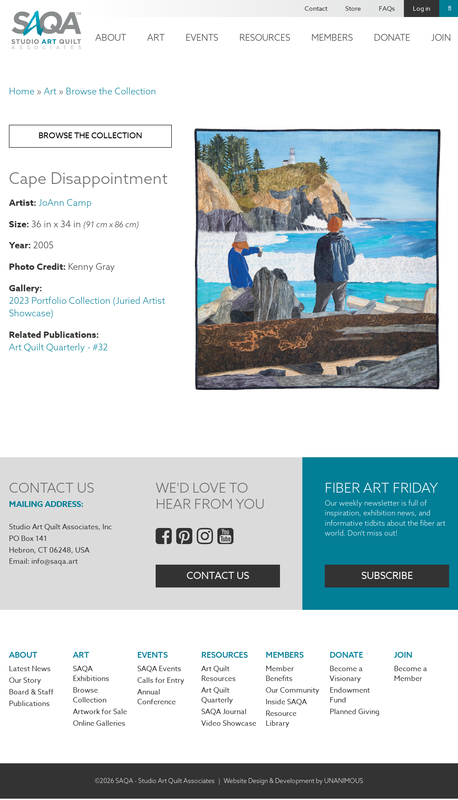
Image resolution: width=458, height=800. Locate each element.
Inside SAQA (286, 703)
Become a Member (410, 674)
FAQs (387, 8)
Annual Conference (156, 698)
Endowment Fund (350, 696)
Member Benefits (280, 674)
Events (202, 37)
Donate (392, 37)
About (110, 37)
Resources (264, 37)
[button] (317, 391)
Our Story (25, 681)
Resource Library (281, 720)
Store (353, 8)
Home (21, 91)
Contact (316, 8)
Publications (29, 705)
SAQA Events (159, 669)
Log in (421, 8)
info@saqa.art (54, 561)
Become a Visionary (346, 674)
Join (403, 655)
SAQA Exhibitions (91, 674)
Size (17, 225)
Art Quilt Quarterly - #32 (58, 347)
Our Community (292, 691)
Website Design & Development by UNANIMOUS (293, 782)
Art (156, 37)
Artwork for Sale (100, 713)
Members (332, 37)
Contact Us (218, 576)
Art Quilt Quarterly (217, 696)
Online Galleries (99, 724)
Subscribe (387, 576)
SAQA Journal (223, 713)
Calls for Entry (160, 681)
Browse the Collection (111, 91)
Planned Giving (355, 713)
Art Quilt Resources (218, 674)
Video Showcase (228, 724)
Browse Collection (89, 696)
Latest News (30, 669)
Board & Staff (31, 693)
